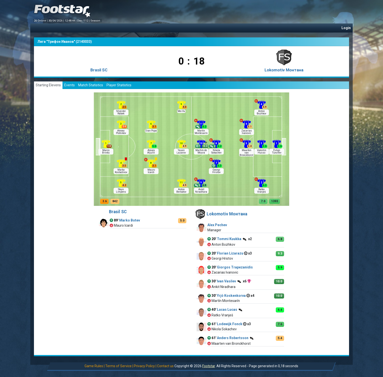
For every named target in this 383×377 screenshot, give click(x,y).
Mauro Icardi (151, 171)
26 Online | (41, 20)
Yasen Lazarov (181, 151)
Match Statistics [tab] (90, 85)
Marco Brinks (106, 151)
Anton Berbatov (181, 190)
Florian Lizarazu (230, 253)
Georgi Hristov (216, 171)
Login (346, 28)
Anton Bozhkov (261, 112)
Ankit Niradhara (201, 190)
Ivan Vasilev (226, 281)
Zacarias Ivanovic (246, 131)
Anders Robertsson (232, 338)
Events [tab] (69, 85)
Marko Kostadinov (121, 171)
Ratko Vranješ (261, 190)
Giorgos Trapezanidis (235, 267)
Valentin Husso (261, 151)
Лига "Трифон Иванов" (56, 42)
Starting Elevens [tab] (48, 85)
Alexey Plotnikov (121, 131)
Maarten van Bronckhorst (246, 152)
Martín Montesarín (201, 131)
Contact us (165, 366)
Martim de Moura (201, 151)
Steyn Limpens (121, 190)
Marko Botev (129, 220)
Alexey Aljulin (151, 151)
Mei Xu (181, 111)
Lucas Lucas (227, 309)
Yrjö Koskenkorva (231, 296)
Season (95, 20)
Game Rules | (95, 366)
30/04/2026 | (56, 20)
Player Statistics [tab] (118, 85)
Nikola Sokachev (216, 151)
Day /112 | (83, 20)
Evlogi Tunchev (276, 151)
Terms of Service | (119, 366)
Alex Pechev (217, 225)
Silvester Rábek (121, 112)
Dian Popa (151, 130)
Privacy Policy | (145, 366)
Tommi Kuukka (229, 239)
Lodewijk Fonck (229, 324)
